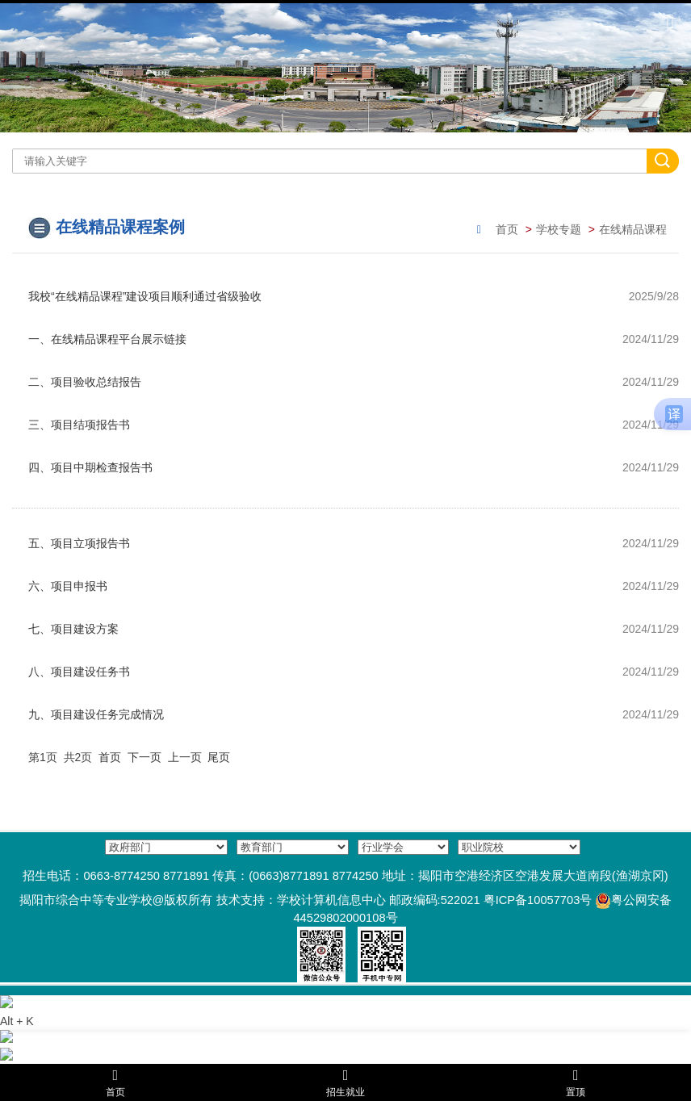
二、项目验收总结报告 (84, 381)
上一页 (185, 757)
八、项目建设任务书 (79, 671)
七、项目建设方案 (73, 628)
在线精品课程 (633, 229)
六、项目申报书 (67, 586)
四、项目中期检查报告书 (90, 467)
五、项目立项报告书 (79, 543)
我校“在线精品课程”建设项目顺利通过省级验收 (145, 296)
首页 (507, 229)
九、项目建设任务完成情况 (96, 714)
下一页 (144, 757)
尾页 (218, 757)
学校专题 (558, 229)
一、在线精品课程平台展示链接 (107, 339)
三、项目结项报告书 (79, 424)
